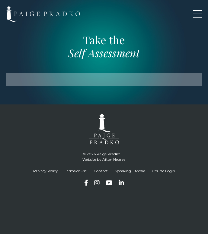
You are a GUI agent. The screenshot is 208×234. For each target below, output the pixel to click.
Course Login (163, 171)
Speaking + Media (130, 171)
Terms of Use (76, 171)
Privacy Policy (45, 171)
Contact (101, 171)
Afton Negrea (114, 159)
